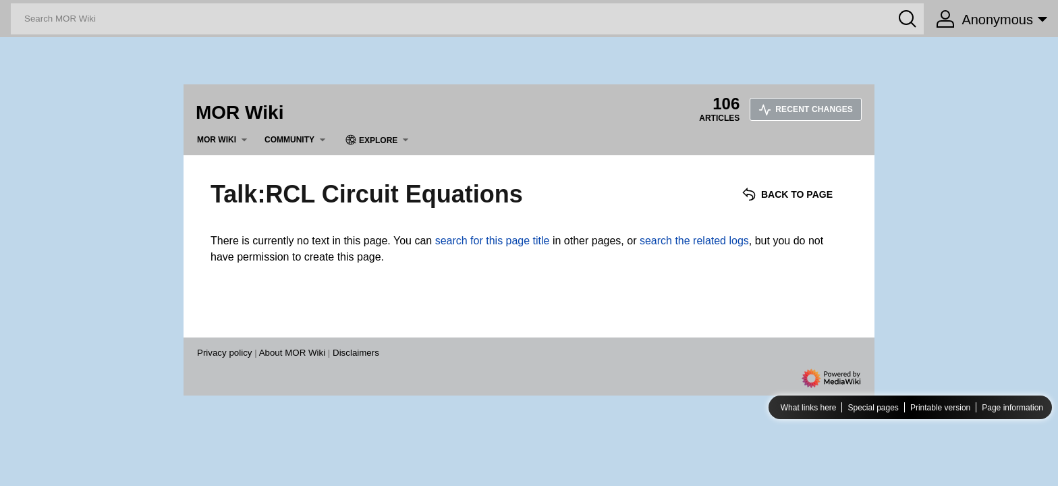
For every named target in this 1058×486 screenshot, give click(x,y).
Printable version (940, 407)
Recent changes (805, 109)
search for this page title (492, 240)
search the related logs (694, 240)
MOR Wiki (239, 112)
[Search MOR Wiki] (467, 18)
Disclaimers (356, 353)
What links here (809, 407)
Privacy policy (224, 353)
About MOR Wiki (292, 353)
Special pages (872, 407)
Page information (1012, 407)
